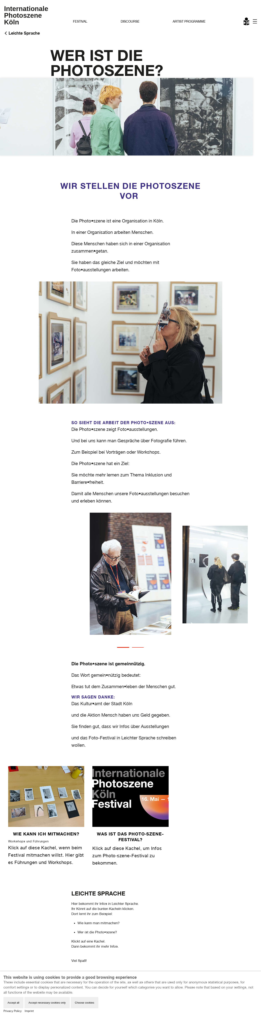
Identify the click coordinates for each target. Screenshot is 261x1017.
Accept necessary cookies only (47, 1002)
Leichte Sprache (247, 22)
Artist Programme (189, 21)
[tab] (123, 647)
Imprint (29, 1011)
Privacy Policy (12, 1011)
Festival (80, 21)
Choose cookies (84, 1002)
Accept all (13, 1002)
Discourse (130, 21)
